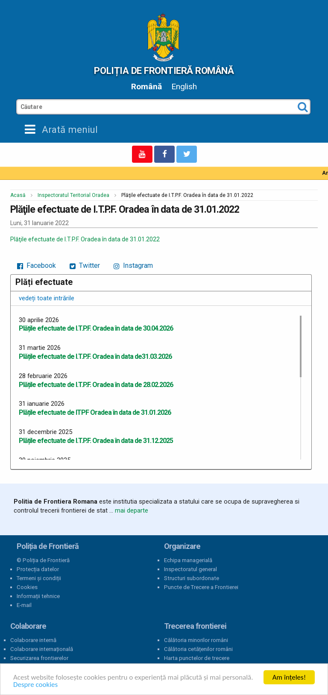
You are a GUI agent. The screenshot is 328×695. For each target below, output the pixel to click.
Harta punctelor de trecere (196, 658)
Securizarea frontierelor (39, 658)
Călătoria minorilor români (196, 640)
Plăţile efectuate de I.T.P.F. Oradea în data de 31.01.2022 (85, 239)
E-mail (24, 605)
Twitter (85, 265)
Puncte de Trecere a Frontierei (201, 587)
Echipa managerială (188, 560)
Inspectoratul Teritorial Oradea (73, 195)
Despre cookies (35, 684)
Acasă (18, 195)
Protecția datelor (38, 569)
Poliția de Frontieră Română (164, 70)
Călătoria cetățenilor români (198, 649)
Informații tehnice (38, 596)
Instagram (133, 265)
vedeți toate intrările (46, 298)
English (184, 86)
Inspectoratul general (190, 569)
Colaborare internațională (41, 649)
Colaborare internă (33, 640)
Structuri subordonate (191, 578)
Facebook (36, 265)
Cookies (27, 587)
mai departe (131, 510)
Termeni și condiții (39, 578)
